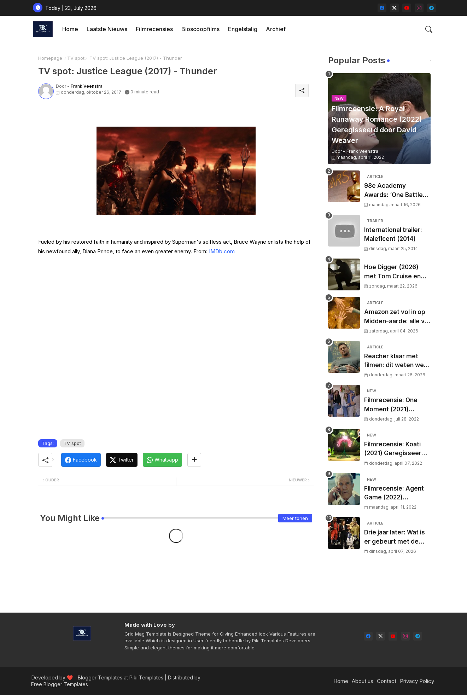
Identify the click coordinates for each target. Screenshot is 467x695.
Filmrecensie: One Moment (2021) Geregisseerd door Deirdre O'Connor (392, 405)
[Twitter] (122, 460)
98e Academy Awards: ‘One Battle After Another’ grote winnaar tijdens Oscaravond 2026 (394, 190)
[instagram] (419, 8)
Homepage (50, 58)
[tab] (70, 29)
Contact (386, 681)
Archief (276, 29)
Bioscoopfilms (200, 29)
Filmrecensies (154, 29)
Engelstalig (242, 29)
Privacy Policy (417, 681)
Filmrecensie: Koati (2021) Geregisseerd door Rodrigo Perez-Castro (394, 449)
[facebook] (382, 8)
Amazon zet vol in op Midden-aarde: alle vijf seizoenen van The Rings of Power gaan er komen (397, 317)
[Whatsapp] (162, 460)
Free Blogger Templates (59, 684)
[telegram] (431, 8)
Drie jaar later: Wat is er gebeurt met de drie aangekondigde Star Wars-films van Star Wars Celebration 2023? (397, 537)
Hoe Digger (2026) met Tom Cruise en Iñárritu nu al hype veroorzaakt (392, 272)
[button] (429, 29)
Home (70, 29)
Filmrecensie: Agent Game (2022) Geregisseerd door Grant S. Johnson (394, 493)
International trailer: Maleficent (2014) (393, 234)
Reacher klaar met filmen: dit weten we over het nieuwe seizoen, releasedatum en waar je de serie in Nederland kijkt (397, 361)
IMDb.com (222, 251)
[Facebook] (81, 460)
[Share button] (194, 460)
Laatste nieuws (107, 29)
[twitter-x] (394, 8)
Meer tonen (295, 518)
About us (362, 681)
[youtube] (406, 8)
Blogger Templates (100, 677)
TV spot (75, 58)
